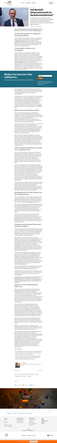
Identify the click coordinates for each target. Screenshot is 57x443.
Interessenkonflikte (25, 374)
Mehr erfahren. (25, 400)
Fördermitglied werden (32, 419)
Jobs (5, 423)
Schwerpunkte (28, 2)
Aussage (20, 161)
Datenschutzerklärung (41, 84)
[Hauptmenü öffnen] (5, 2)
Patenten (26, 235)
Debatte (25, 335)
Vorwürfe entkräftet (18, 290)
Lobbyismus (36, 374)
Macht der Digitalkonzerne (20, 422)
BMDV (16, 374)
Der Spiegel (33, 253)
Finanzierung (6, 422)
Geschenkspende (31, 422)
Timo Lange (33, 26)
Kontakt (43, 422)
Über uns (22, 2)
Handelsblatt (16, 40)
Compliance (19, 374)
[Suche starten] (50, 411)
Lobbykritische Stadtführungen (8, 426)
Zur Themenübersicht (40, 370)
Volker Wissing (24, 376)
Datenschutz (29, 435)
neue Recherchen (22, 40)
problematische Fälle (25, 205)
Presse (42, 418)
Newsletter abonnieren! (33, 441)
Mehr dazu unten (38, 30)
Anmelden (40, 78)
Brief (36, 261)
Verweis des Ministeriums (19, 61)
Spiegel (31, 169)
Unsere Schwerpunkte (20, 418)
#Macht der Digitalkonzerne (22, 413)
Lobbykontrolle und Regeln (20, 419)
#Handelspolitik (9, 413)
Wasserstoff (29, 376)
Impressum (43, 423)
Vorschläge (37, 210)
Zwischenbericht (30, 202)
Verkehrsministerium (17, 376)
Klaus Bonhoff (31, 374)
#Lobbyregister (15, 413)
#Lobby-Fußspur (29, 413)
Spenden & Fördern (32, 418)
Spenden (51, 2)
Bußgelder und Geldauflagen (33, 423)
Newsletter (34, 2)
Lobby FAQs (5, 419)
